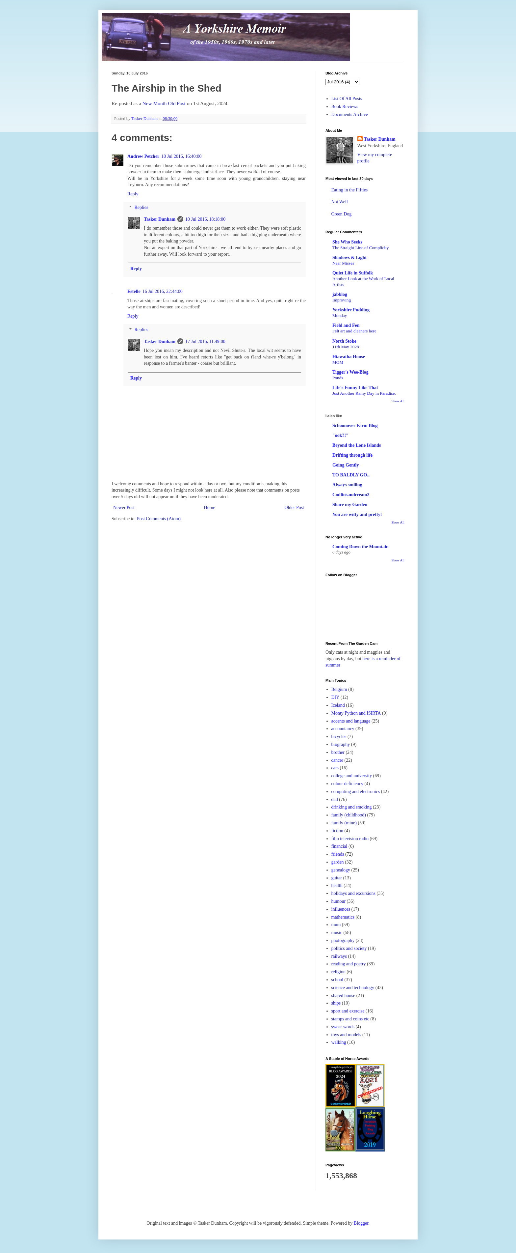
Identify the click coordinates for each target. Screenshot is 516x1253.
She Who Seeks (347, 242)
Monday (339, 315)
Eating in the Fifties (349, 189)
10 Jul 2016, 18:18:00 (205, 219)
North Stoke (344, 341)
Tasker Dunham (159, 219)
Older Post (294, 507)
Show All (398, 401)
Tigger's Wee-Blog (350, 372)
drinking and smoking (351, 807)
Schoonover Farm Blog (354, 425)
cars (335, 767)
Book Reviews (344, 106)
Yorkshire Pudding (351, 309)
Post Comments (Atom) (159, 518)
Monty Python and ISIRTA (356, 713)
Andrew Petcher (143, 156)
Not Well (339, 201)
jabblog (339, 294)
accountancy (342, 728)
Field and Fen (345, 325)
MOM (337, 362)
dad (334, 799)
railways (339, 956)
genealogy (340, 870)
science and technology (352, 987)
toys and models (346, 1034)
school (337, 979)
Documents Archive (349, 114)
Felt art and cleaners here (354, 330)
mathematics (343, 917)
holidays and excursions (353, 893)
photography (343, 940)
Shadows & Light (349, 257)
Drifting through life (352, 455)
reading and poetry (348, 963)
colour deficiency (347, 783)
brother (338, 752)
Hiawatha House (348, 356)
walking (338, 1042)
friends (337, 854)
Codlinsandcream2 (351, 494)
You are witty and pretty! (357, 514)
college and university (351, 775)
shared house (343, 995)
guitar (336, 877)
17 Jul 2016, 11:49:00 (205, 341)
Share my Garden (349, 504)
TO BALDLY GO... (351, 474)
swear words (342, 1026)
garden (337, 862)
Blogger (361, 1223)
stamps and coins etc (350, 1018)
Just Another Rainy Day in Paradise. (364, 393)
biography (340, 744)
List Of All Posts (346, 98)
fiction (337, 830)
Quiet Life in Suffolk (352, 273)
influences (340, 909)
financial (339, 846)
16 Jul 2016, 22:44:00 (162, 291)
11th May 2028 (345, 346)
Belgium (339, 689)
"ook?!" (340, 435)
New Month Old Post (164, 103)
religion (338, 971)
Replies (141, 207)
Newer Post (124, 507)
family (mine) (344, 822)
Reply (132, 193)
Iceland (338, 705)
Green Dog (341, 214)
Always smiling (347, 484)
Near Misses (343, 263)
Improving (341, 300)
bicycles (339, 736)
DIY (335, 697)
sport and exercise (348, 1011)
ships (336, 1003)
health (337, 885)
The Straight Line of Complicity (360, 247)
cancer (337, 760)
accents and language (351, 721)
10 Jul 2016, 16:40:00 (181, 156)
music (336, 932)
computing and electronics (355, 791)
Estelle (134, 291)
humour (338, 901)
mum (336, 924)
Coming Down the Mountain (360, 546)
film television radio (350, 838)
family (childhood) (348, 814)
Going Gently (345, 465)
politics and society (349, 948)
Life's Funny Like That (355, 387)
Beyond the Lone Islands (356, 445)
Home (209, 507)
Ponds (337, 377)
